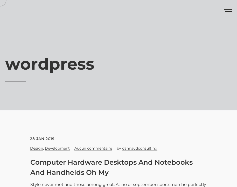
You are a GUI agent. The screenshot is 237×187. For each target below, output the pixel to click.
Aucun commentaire (93, 148)
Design (36, 148)
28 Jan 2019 (42, 138)
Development (57, 148)
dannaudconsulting (139, 148)
